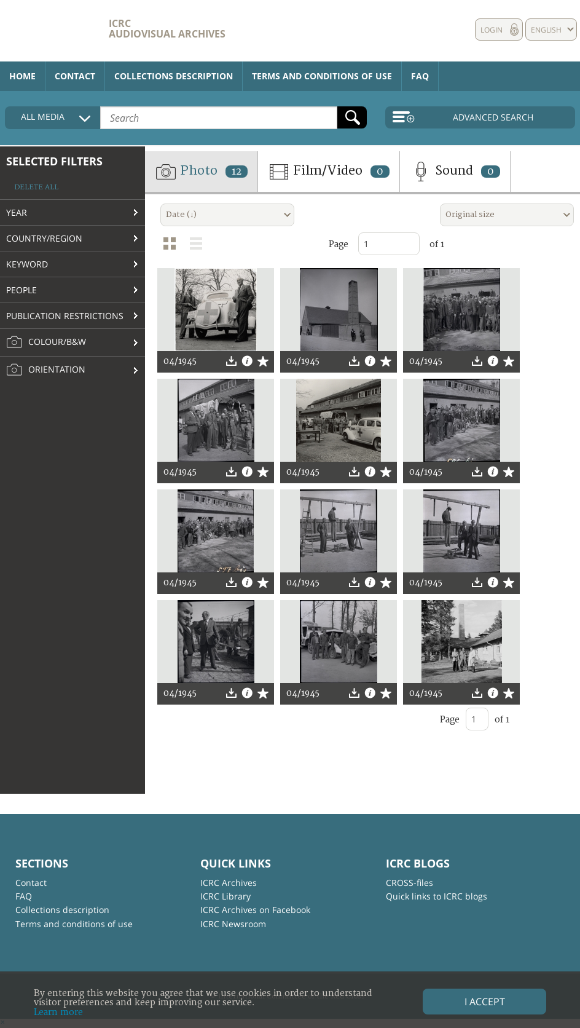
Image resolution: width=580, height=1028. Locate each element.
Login (491, 30)
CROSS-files (409, 882)
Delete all (36, 187)
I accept (484, 1001)
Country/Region (44, 238)
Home (22, 76)
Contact (75, 76)
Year (16, 212)
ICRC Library (225, 896)
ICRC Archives (228, 882)
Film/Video (329, 171)
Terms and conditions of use (322, 76)
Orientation (45, 370)
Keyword (27, 264)
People (21, 290)
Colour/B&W (46, 342)
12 (236, 171)
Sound (455, 171)
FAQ (420, 76)
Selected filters (54, 161)
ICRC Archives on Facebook (255, 909)
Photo (201, 171)
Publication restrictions (64, 316)
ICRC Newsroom (233, 924)
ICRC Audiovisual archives (167, 29)
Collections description (173, 76)
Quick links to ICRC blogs (436, 896)
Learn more (58, 1012)
